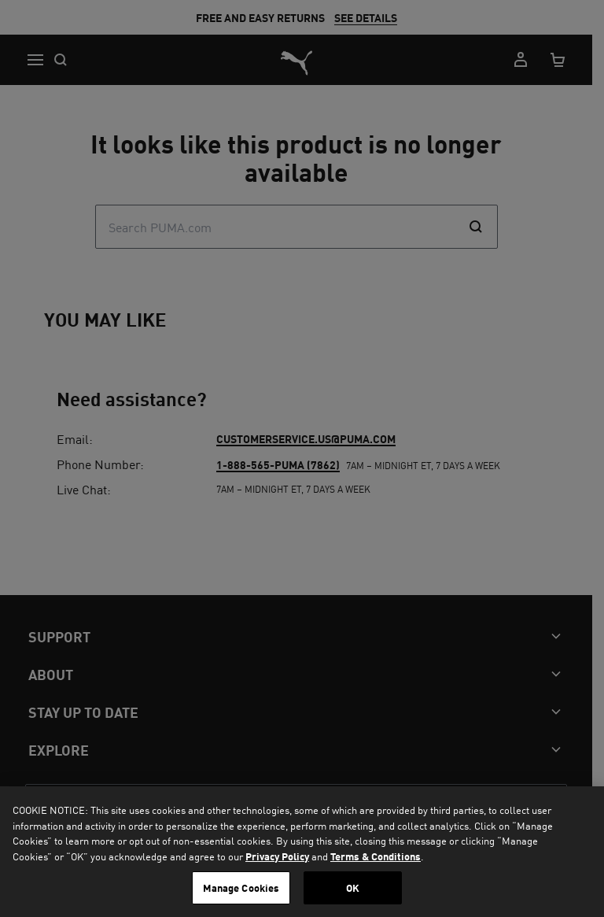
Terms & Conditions (375, 856)
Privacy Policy (277, 856)
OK (352, 887)
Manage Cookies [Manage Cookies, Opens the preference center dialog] (241, 887)
